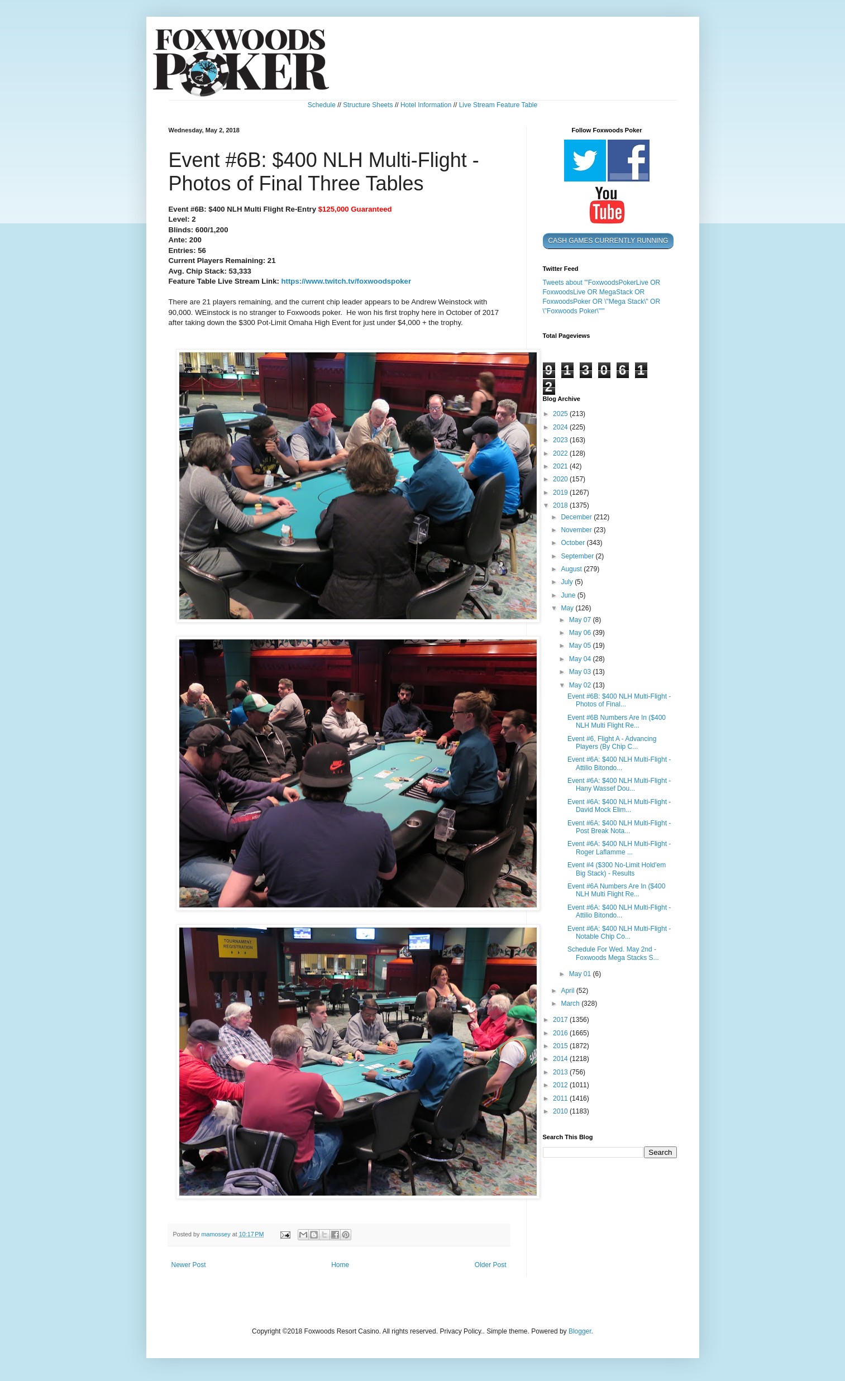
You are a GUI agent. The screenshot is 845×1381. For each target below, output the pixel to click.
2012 (561, 1085)
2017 (561, 1020)
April (568, 991)
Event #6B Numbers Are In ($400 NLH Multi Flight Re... (616, 721)
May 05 (581, 645)
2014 (561, 1059)
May (568, 608)
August (572, 569)
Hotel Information (425, 105)
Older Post (491, 1265)
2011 (561, 1098)
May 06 (581, 633)
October (573, 543)
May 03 (581, 672)
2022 (561, 453)
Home (340, 1265)
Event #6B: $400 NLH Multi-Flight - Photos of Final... (619, 700)
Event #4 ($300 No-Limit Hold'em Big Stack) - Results (616, 869)
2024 (561, 427)
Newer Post (188, 1265)
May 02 (581, 685)
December (577, 517)
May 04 (581, 659)
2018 (561, 505)
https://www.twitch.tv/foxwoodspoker (346, 281)
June (569, 595)
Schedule (322, 105)
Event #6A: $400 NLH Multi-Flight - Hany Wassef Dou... (619, 784)
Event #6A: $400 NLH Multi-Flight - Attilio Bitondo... (619, 763)
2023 (561, 440)
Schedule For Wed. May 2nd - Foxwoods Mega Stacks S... (613, 953)
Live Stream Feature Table (498, 105)
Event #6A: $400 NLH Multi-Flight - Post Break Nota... (619, 827)
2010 (561, 1111)
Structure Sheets (368, 105)
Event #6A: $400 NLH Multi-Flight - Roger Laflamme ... (619, 848)
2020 (561, 479)
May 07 (581, 620)
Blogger (580, 1331)
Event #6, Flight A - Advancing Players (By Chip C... (611, 743)
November (577, 530)
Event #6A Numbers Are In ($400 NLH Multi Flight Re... (616, 890)
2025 (561, 414)
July (568, 582)
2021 (561, 466)
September (578, 556)
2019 (561, 492)
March (571, 1003)
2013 (561, 1072)
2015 (561, 1046)
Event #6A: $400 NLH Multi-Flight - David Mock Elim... (619, 806)
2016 (561, 1033)
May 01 (581, 974)
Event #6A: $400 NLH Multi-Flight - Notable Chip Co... (619, 932)
